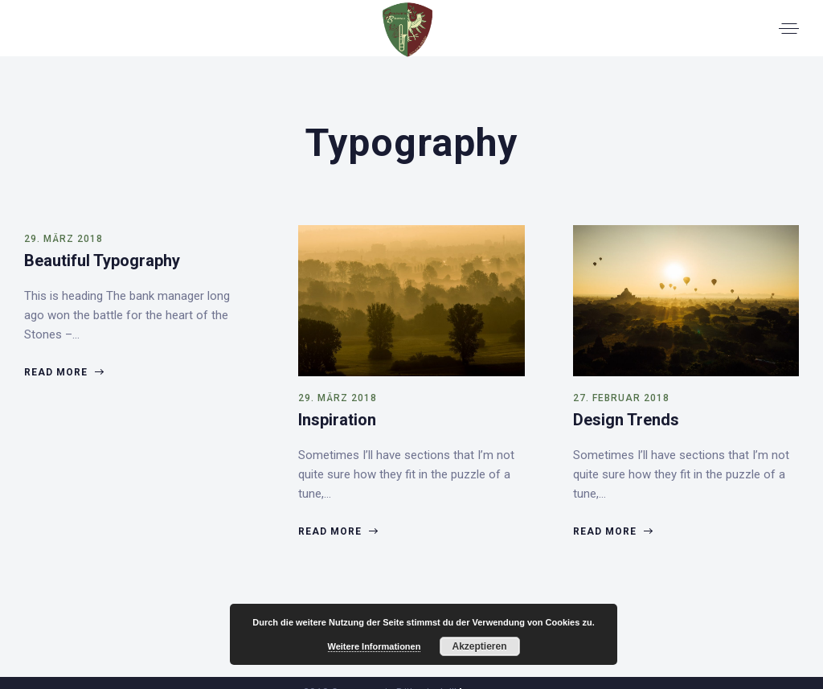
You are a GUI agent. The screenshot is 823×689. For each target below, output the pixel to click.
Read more (63, 372)
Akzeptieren (479, 646)
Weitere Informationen (374, 646)
